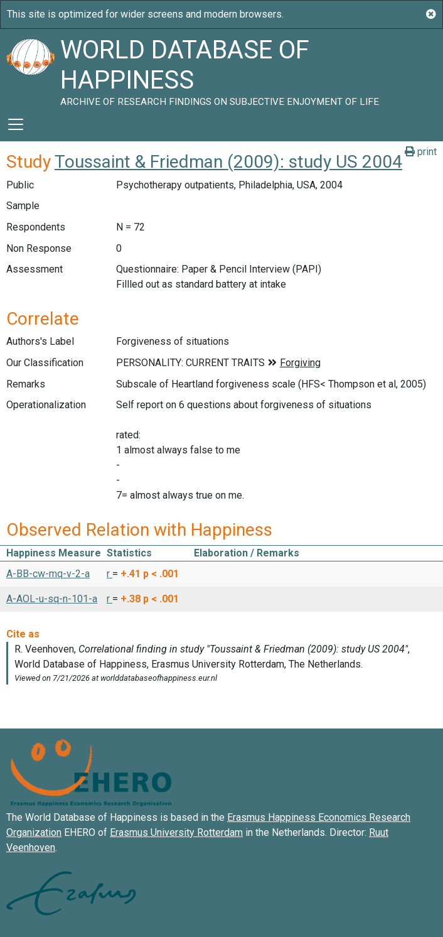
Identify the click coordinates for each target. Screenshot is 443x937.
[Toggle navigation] (15, 124)
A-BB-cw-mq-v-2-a (48, 574)
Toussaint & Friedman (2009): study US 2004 (228, 161)
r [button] (109, 574)
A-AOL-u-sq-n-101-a (51, 599)
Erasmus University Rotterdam (176, 832)
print (421, 152)
